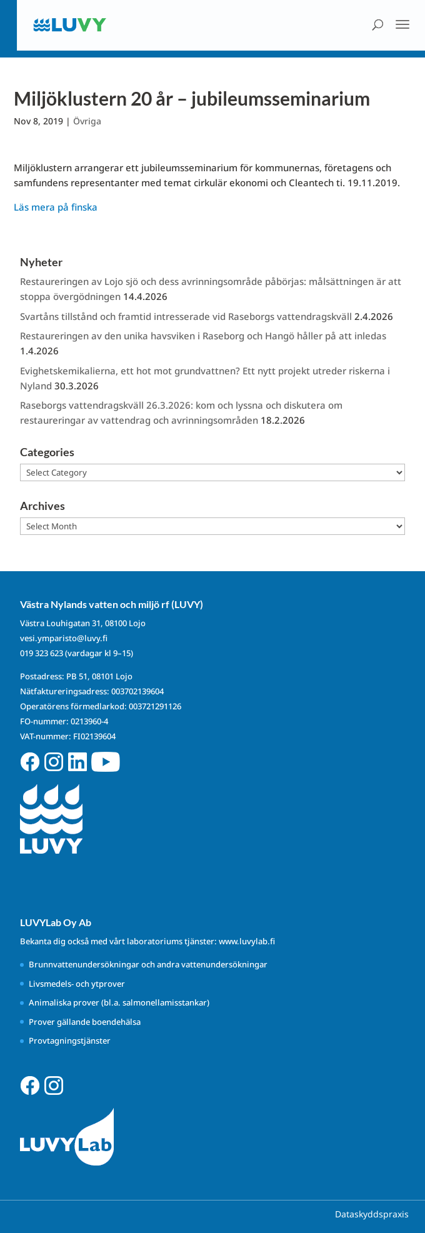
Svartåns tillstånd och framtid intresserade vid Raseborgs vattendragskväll (186, 316)
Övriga (87, 121)
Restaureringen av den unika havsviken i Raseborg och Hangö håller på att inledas (204, 335)
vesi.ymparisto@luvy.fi (64, 638)
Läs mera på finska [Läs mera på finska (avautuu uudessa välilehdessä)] (56, 207)
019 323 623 (41, 653)
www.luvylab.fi (247, 941)
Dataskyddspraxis (372, 1214)
